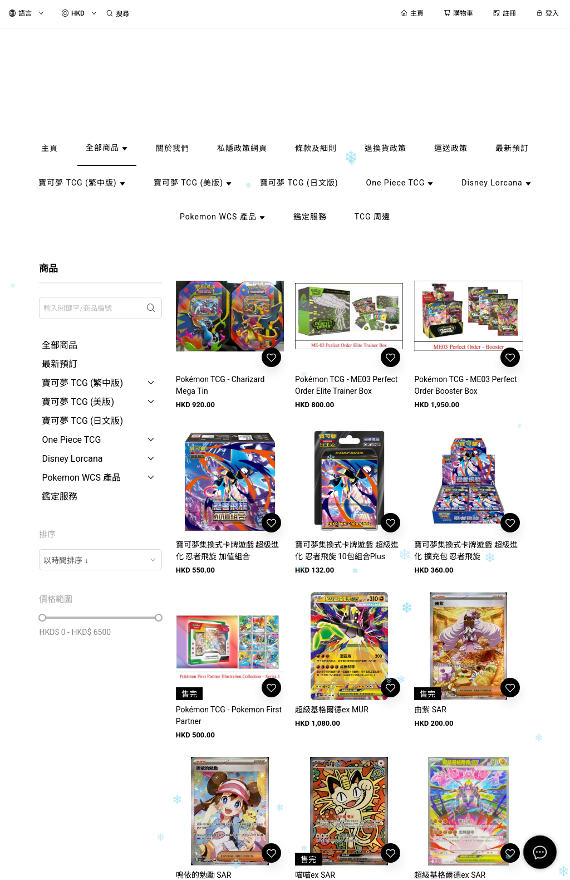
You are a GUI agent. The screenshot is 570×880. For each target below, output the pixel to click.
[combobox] (100, 559)
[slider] (42, 618)
